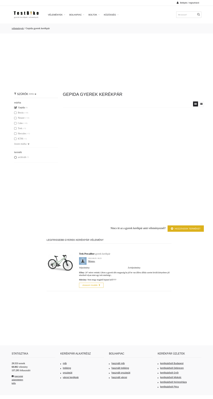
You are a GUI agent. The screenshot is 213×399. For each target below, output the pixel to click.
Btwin (18, 112)
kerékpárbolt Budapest (171, 363)
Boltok (94, 14)
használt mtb (117, 363)
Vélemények (56, 14)
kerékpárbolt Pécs (168, 386)
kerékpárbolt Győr (168, 372)
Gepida (19, 107)
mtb (63, 363)
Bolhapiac (76, 14)
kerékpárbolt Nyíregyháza (172, 381)
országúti (66, 372)
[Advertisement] (106, 61)
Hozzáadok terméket (186, 228)
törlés (32, 94)
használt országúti (119, 372)
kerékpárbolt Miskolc (170, 377)
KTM (18, 138)
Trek (18, 128)
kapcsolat (17, 376)
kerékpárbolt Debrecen (171, 367)
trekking (65, 367)
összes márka (21, 144)
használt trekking (119, 367)
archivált (20, 157)
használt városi (118, 377)
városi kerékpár (69, 377)
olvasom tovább (91, 285)
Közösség (111, 14)
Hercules (20, 133)
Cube (18, 123)
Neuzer (19, 118)
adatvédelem (17, 379)
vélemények (18, 28)
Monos (91, 261)
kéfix (14, 383)
